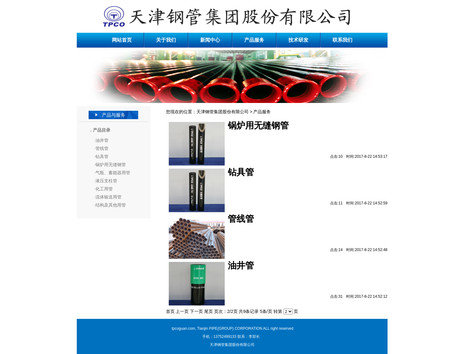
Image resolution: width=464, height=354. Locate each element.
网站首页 (122, 40)
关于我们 (166, 40)
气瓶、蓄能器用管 (112, 172)
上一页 (182, 311)
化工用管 (104, 188)
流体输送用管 (108, 196)
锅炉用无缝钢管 (110, 164)
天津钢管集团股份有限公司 (222, 111)
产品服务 (254, 40)
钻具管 (101, 156)
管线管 (101, 148)
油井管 (101, 140)
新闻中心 (210, 40)
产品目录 (101, 130)
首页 (170, 311)
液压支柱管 (106, 180)
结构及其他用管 (110, 205)
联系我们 (342, 40)
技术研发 (298, 40)
